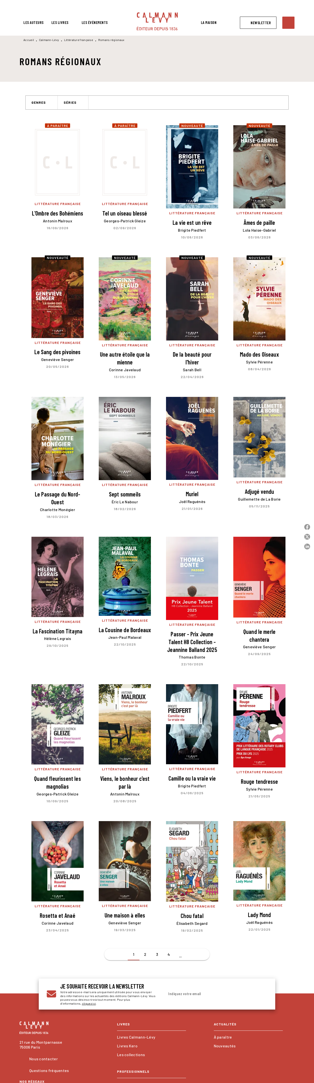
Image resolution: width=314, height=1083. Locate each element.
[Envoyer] (261, 994)
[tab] (34, 22)
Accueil (28, 39)
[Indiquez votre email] (210, 994)
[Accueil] (157, 21)
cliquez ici (89, 1003)
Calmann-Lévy (49, 39)
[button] (258, 23)
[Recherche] (288, 23)
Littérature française (78, 39)
